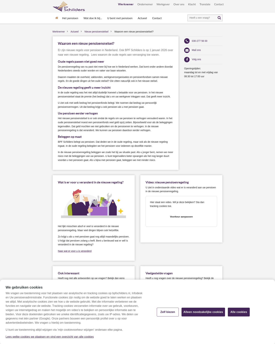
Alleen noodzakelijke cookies (203, 313)
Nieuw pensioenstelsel (96, 31)
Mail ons (196, 50)
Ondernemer (145, 4)
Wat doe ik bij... (92, 18)
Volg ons (196, 59)
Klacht (192, 4)
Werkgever (163, 4)
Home (56, 17)
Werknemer (126, 4)
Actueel (142, 18)
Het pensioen (70, 18)
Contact (219, 4)
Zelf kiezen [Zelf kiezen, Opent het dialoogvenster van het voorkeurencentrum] (167, 313)
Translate (205, 4)
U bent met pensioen (120, 18)
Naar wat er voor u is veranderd (75, 251)
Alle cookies (238, 313)
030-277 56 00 (199, 41)
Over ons (178, 4)
